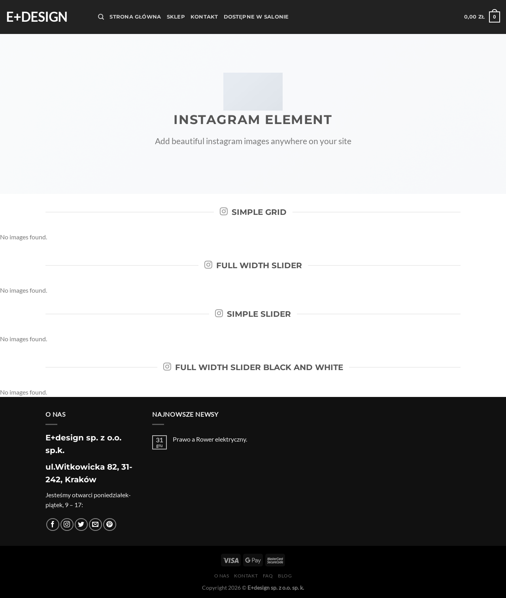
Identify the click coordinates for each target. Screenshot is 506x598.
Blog (285, 576)
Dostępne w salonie (256, 17)
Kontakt (204, 17)
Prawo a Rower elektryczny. (210, 439)
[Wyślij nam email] (95, 524)
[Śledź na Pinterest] (109, 524)
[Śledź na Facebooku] (52, 524)
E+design (36, 17)
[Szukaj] (101, 16)
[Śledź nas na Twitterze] (81, 524)
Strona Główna (135, 17)
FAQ (268, 576)
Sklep (176, 17)
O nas (221, 576)
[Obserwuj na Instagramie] (67, 524)
